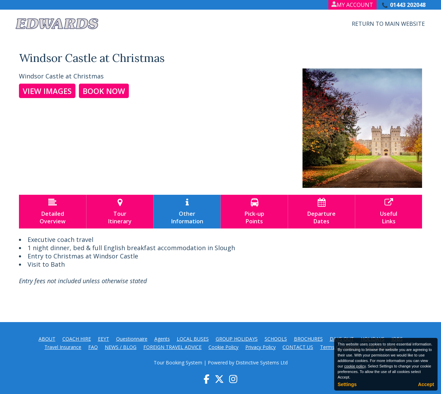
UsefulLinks (388, 211)
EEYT (103, 339)
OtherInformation (187, 211)
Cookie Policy (223, 347)
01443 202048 (407, 5)
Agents (162, 339)
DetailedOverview (52, 211)
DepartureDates (321, 211)
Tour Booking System (178, 362)
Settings (347, 384)
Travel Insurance (62, 347)
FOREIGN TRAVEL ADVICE (172, 347)
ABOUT (47, 339)
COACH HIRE (76, 339)
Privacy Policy (260, 347)
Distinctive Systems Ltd (262, 362)
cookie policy (355, 366)
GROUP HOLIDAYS (237, 339)
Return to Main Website (388, 24)
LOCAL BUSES (193, 339)
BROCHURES (308, 339)
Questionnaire (131, 339)
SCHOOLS (276, 339)
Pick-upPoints (254, 211)
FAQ (93, 347)
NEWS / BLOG (120, 347)
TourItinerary (119, 211)
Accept (426, 384)
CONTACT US (298, 347)
